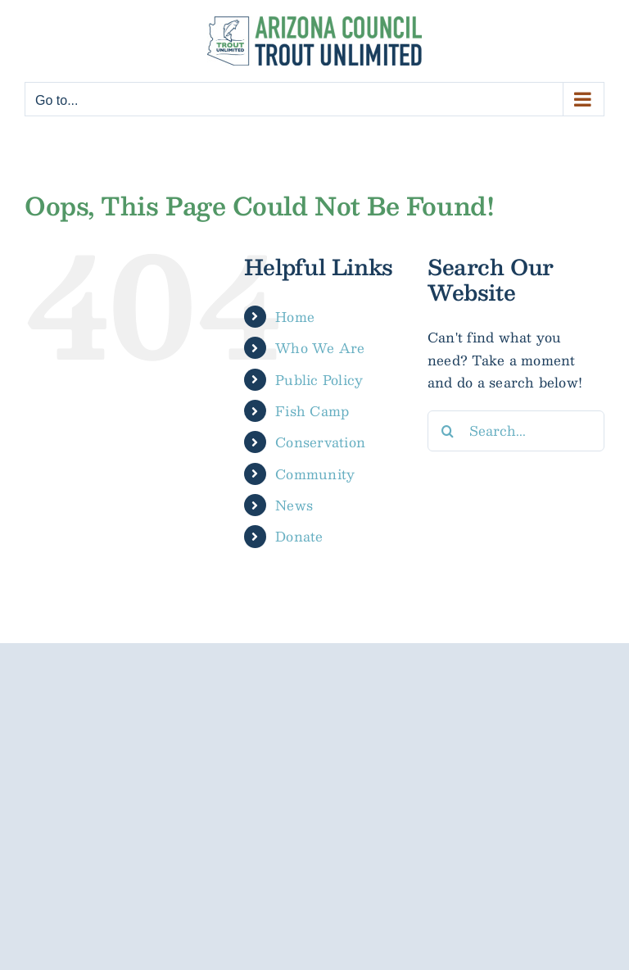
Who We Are (319, 348)
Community (315, 474)
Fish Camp (312, 411)
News (294, 505)
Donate (299, 536)
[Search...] (516, 430)
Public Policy (319, 380)
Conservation (320, 442)
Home (294, 317)
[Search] (448, 430)
